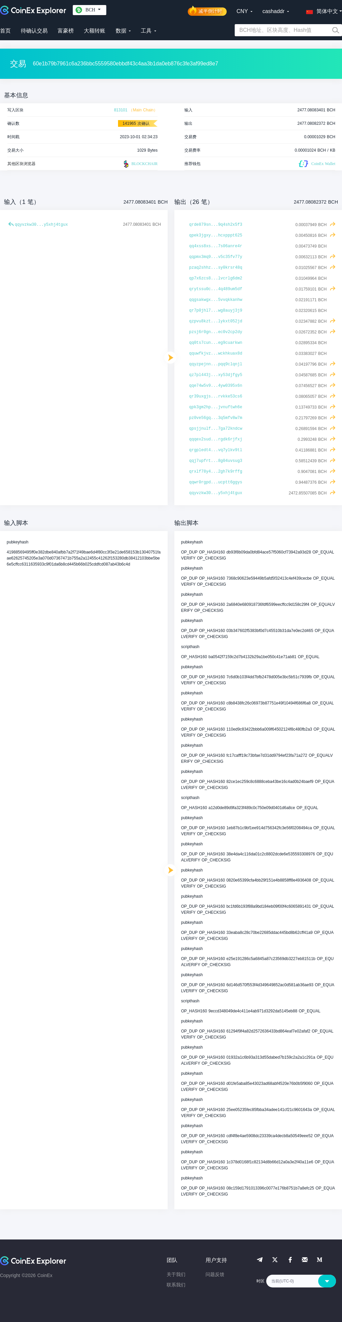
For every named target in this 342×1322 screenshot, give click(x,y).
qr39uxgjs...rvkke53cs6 (215, 396)
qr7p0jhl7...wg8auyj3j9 (215, 310)
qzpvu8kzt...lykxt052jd (215, 321)
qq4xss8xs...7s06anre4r (215, 246)
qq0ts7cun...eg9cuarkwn (215, 342)
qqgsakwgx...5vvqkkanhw (215, 300)
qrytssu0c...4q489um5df (215, 289)
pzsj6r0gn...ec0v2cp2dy (215, 332)
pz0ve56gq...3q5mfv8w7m (215, 418)
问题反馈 (215, 1274)
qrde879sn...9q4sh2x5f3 (215, 224)
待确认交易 (34, 31)
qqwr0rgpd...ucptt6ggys (215, 482)
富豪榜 (66, 31)
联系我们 (176, 1284)
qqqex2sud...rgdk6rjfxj (215, 439)
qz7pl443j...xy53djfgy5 (215, 375)
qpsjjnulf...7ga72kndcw (215, 428)
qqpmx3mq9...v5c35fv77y (215, 257)
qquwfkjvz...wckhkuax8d (215, 353)
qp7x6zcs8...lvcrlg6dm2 (215, 278)
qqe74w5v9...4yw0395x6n (215, 385)
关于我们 (176, 1274)
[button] (320, 10)
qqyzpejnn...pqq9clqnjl (215, 364)
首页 (5, 31)
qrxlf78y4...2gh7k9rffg (215, 471)
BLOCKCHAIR (140, 164)
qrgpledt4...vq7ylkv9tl (215, 450)
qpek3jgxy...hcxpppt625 (215, 235)
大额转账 (94, 31)
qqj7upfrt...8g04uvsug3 (215, 461)
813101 (120, 110)
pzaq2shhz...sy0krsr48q (215, 267)
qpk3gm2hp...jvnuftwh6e (215, 407)
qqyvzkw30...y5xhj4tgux (41, 224)
